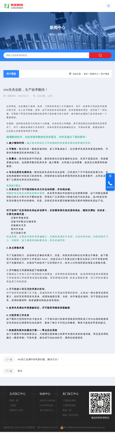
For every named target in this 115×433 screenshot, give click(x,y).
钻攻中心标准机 (47, 401)
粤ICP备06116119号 (48, 428)
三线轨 (12, 406)
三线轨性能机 (69, 406)
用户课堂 (11, 74)
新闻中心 (94, 74)
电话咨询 (110, 187)
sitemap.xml (99, 428)
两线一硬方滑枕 (70, 416)
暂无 (20, 372)
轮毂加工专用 (16, 411)
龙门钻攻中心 (46, 411)
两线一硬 (13, 401)
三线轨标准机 (69, 401)
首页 (86, 74)
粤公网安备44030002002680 (78, 428)
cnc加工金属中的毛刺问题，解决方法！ (39, 359)
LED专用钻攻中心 (48, 406)
